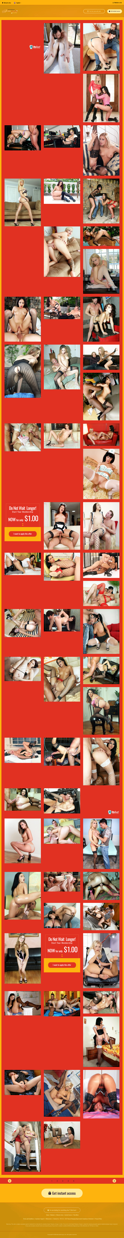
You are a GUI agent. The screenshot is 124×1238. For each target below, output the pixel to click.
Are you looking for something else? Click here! (63, 1210)
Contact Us (56, 1219)
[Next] (114, 1181)
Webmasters (49, 1219)
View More (76, 1215)
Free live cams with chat (95, 11)
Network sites (7, 3)
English (18, 3)
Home (47, 1215)
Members (52, 1215)
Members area (118, 2)
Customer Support (39, 1219)
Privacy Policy (98, 1219)
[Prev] (9, 1181)
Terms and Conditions (28, 1219)
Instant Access (68, 1215)
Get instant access (115, 11)
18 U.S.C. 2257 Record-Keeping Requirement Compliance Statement (76, 1219)
